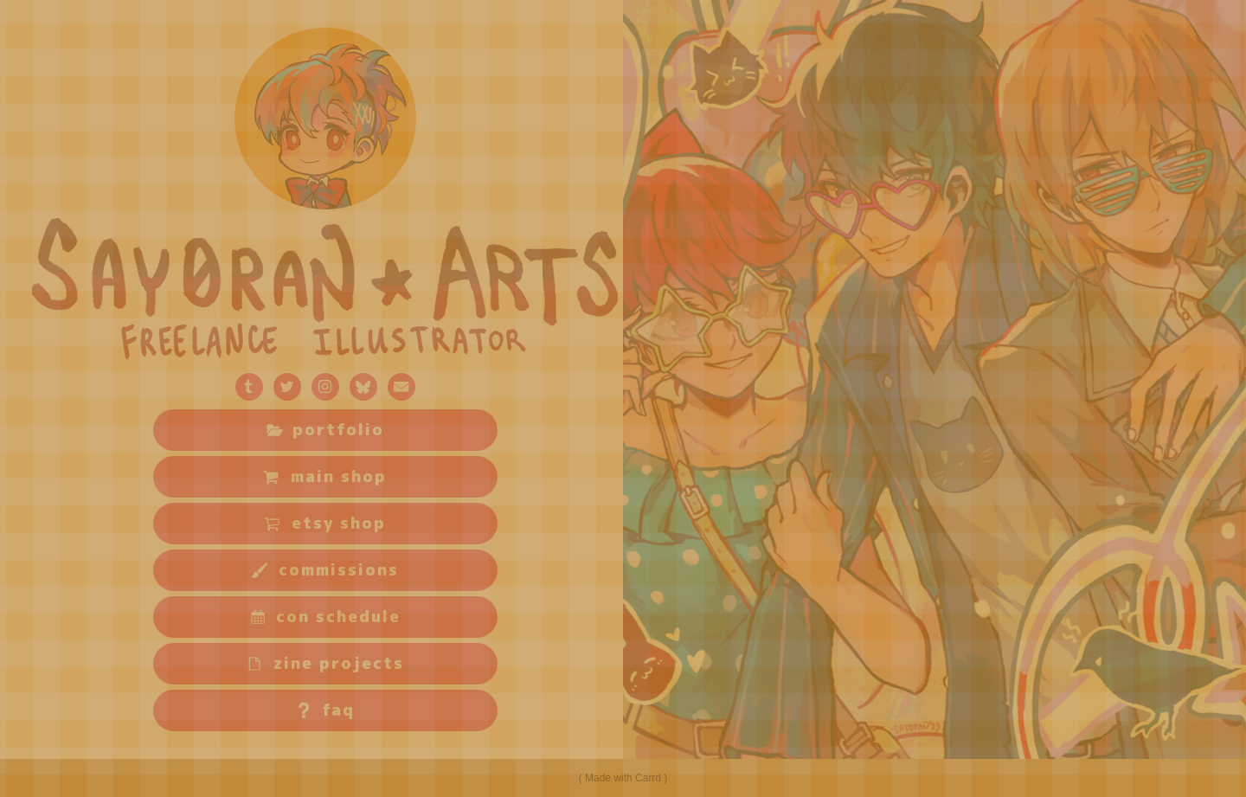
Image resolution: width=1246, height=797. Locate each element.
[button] (249, 387)
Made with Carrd (623, 778)
